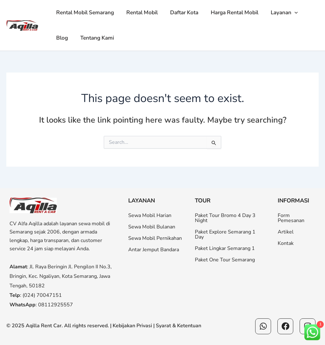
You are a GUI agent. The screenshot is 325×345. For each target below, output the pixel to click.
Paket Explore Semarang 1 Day (225, 234)
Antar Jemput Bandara (153, 249)
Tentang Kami (94, 38)
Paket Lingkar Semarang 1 (225, 248)
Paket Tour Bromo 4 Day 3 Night (225, 218)
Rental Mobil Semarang (84, 12)
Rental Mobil (139, 12)
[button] (287, 12)
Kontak (286, 243)
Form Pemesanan (291, 218)
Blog (61, 38)
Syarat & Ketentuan (178, 325)
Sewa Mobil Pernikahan (155, 238)
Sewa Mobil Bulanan (151, 226)
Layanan (276, 12)
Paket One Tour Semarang (225, 259)
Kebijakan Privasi (132, 325)
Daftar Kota (180, 12)
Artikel (286, 231)
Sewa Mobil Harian (149, 215)
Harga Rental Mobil (229, 12)
